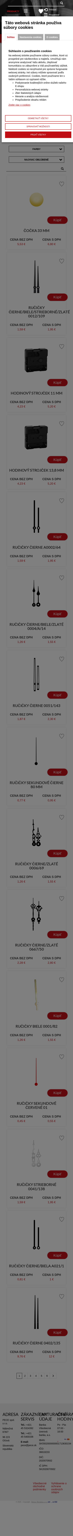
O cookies (52, 37)
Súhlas (11, 37)
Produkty (13, 11)
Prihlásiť (51, 9)
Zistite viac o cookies (19, 105)
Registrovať (52, 14)
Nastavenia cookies (31, 37)
